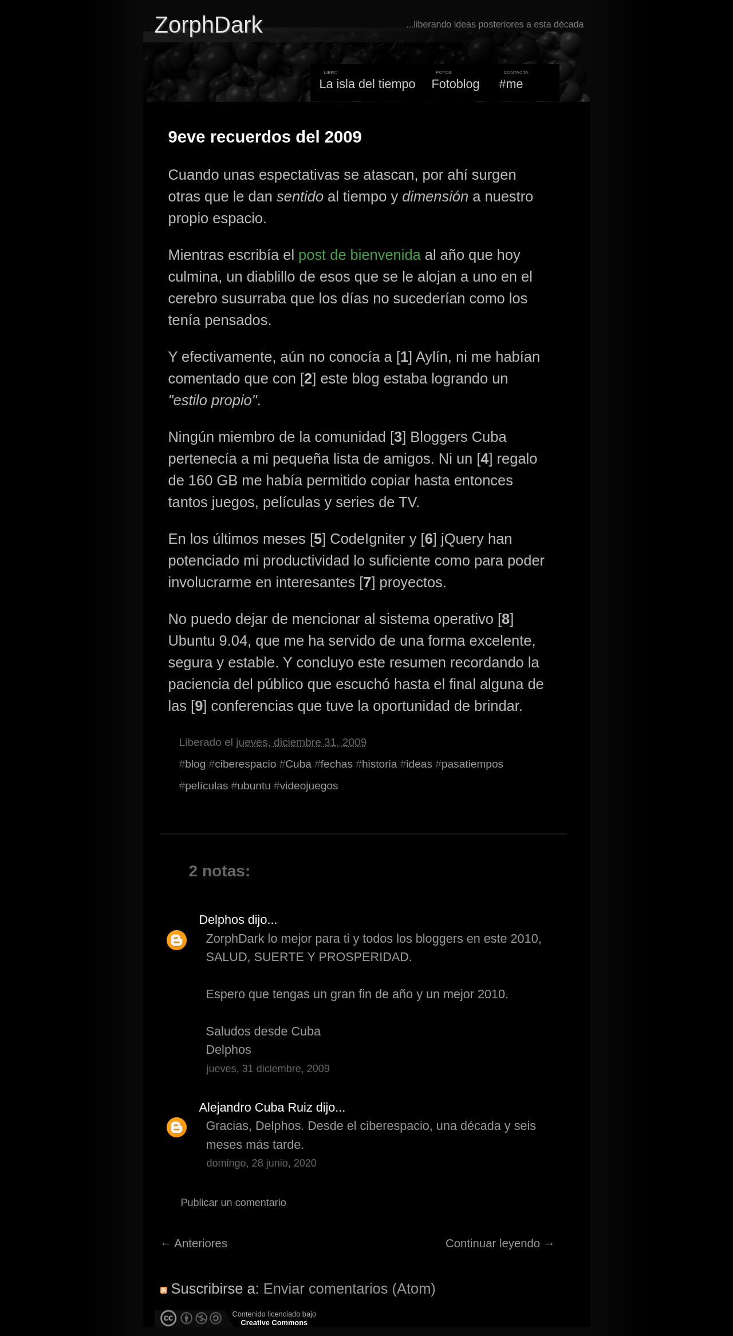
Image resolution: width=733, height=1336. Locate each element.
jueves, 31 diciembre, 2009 (268, 1068)
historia (379, 764)
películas (206, 786)
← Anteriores (194, 1243)
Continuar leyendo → (500, 1243)
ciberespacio (245, 764)
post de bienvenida (359, 255)
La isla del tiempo (367, 84)
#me (511, 84)
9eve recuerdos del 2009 (265, 137)
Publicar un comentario (233, 1202)
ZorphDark (209, 24)
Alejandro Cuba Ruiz (256, 1107)
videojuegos (309, 786)
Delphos (222, 919)
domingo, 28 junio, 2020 (262, 1163)
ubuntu (253, 786)
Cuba (298, 764)
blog (195, 764)
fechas (337, 764)
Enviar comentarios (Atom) (349, 1288)
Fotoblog (456, 84)
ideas (419, 764)
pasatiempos (472, 764)
